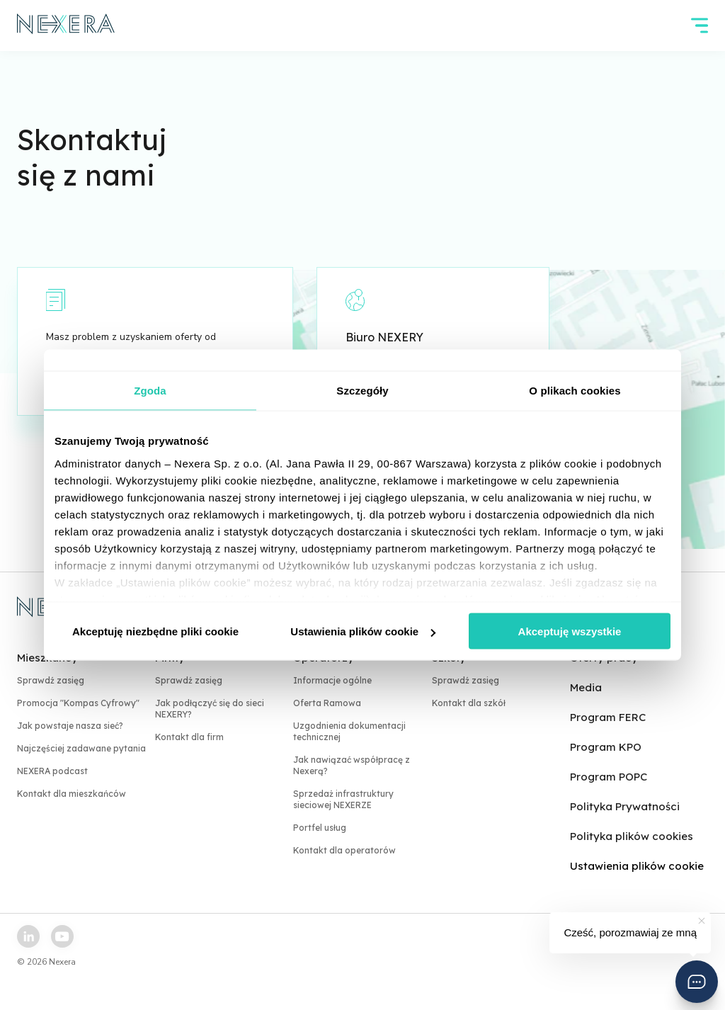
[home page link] (66, 25)
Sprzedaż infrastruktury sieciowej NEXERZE (343, 799)
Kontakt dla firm (189, 737)
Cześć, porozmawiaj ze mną (630, 932)
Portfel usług (319, 827)
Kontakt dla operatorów (344, 850)
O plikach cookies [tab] (574, 391)
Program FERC (608, 717)
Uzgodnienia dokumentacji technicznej (349, 731)
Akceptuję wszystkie (570, 631)
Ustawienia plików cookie (362, 631)
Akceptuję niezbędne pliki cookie (155, 631)
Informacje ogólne (332, 680)
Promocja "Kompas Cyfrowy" (78, 703)
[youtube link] (62, 936)
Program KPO (605, 747)
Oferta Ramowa (327, 703)
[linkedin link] (28, 936)
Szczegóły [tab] (362, 391)
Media (586, 687)
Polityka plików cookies (631, 836)
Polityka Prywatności (625, 806)
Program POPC (608, 776)
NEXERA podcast (52, 771)
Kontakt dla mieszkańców (71, 793)
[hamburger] (699, 25)
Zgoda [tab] (150, 391)
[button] (696, 981)
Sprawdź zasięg (50, 680)
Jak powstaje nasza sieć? (70, 725)
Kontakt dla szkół (469, 703)
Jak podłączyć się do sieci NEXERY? (209, 709)
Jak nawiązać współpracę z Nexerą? (351, 765)
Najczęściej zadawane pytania (81, 748)
